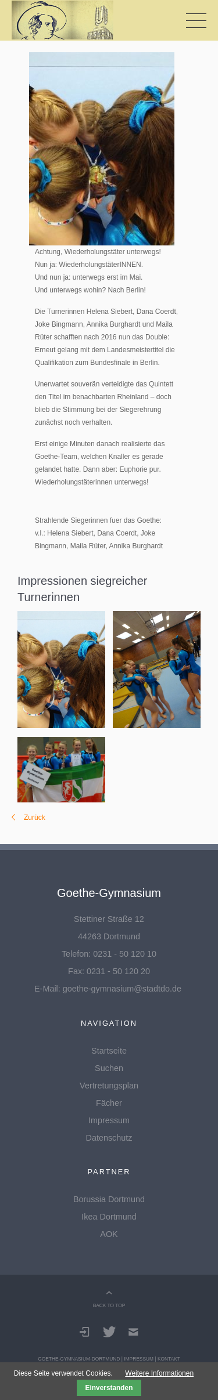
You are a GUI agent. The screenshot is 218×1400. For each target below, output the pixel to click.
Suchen (109, 1068)
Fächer (109, 1103)
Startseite (109, 1050)
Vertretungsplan (109, 1085)
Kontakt (169, 1359)
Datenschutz (109, 1137)
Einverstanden (109, 1388)
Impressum (109, 1120)
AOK (108, 1234)
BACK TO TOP (109, 1305)
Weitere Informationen (159, 1373)
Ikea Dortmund (108, 1216)
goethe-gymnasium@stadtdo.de (122, 988)
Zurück (34, 817)
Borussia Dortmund (109, 1199)
